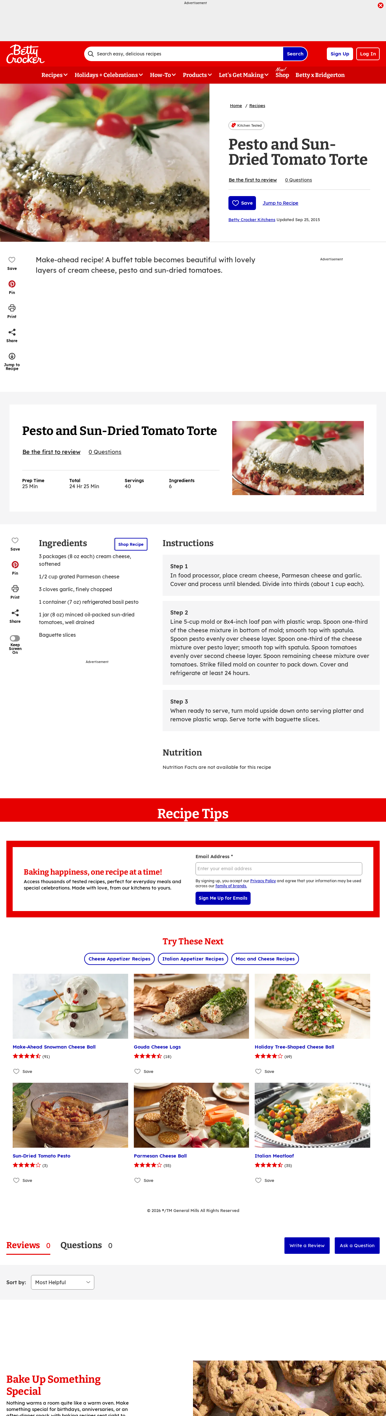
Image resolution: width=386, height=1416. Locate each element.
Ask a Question (357, 1245)
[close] (380, 6)
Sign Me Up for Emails (223, 898)
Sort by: (16, 1282)
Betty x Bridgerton (320, 75)
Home (236, 105)
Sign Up (340, 54)
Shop (282, 75)
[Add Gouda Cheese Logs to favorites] (138, 1071)
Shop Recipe (131, 544)
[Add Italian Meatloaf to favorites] (259, 1180)
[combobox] (183, 54)
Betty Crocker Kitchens (251, 219)
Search (295, 54)
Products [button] (195, 75)
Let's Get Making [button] (241, 75)
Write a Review (307, 1245)
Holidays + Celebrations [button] (106, 75)
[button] (12, 287)
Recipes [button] (52, 75)
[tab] (28, 1245)
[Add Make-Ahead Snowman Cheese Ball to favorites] (17, 1071)
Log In (368, 54)
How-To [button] (160, 75)
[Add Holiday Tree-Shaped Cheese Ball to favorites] (259, 1071)
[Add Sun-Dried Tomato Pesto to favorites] (17, 1180)
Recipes (257, 105)
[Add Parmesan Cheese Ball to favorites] (138, 1180)
